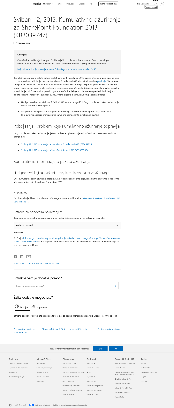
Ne (116, 348)
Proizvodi (70, 4)
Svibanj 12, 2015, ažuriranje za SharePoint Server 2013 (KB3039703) (54, 150)
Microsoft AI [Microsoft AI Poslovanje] (91, 363)
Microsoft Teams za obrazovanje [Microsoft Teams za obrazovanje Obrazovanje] (74, 372)
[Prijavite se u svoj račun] (162, 3)
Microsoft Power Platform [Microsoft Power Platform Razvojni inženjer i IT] (123, 388)
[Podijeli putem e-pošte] (27, 256)
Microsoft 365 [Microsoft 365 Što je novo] (13, 372)
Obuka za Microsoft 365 (53, 328)
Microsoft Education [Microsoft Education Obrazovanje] (69, 363)
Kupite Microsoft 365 (108, 4)
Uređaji (82, 4)
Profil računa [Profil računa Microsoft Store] (40, 363)
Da (100, 348)
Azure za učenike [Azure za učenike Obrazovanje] (68, 395)
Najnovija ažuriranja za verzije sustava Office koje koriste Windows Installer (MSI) (56, 69)
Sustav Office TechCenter (26, 241)
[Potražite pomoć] (155, 3)
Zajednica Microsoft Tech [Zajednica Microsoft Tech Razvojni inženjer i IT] (123, 379)
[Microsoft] (18, 4)
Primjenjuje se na (23, 43)
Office (60, 4)
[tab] (22, 307)
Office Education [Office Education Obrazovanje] (68, 381)
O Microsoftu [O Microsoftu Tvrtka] (145, 368)
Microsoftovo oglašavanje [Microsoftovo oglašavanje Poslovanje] (95, 386)
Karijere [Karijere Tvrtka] (143, 363)
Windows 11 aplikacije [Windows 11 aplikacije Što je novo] (16, 377)
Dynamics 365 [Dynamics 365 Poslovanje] (91, 377)
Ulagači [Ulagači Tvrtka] (143, 377)
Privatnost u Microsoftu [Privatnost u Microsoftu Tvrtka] (149, 372)
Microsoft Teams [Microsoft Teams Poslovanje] (92, 395)
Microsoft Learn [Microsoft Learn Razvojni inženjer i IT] (120, 368)
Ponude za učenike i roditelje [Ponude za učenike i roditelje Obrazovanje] (72, 390)
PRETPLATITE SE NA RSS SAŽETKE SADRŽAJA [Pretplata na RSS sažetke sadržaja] (37, 263)
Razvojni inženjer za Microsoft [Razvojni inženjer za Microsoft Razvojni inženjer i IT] (125, 363)
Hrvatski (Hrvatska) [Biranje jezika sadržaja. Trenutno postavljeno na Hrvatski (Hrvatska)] (19, 405)
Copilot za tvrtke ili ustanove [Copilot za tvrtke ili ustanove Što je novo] (18, 363)
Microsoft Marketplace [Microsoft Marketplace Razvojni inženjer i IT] (122, 383)
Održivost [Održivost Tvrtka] (144, 381)
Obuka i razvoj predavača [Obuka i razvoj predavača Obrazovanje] (71, 386)
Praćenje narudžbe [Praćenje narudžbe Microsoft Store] (42, 377)
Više (92, 4)
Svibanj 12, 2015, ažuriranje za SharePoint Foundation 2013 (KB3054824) (57, 144)
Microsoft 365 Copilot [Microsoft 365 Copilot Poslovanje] (94, 390)
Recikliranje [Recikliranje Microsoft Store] (40, 381)
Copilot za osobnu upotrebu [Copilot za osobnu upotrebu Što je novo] (18, 368)
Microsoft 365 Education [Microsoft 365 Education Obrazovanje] (71, 377)
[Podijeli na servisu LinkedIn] (21, 256)
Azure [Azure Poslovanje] (89, 372)
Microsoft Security (78, 328)
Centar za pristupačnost (108, 328)
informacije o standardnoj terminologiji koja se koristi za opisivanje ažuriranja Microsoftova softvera (71, 238)
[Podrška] (36, 4)
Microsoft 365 (49, 4)
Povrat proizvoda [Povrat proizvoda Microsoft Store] (42, 372)
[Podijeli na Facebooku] (16, 256)
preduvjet (102, 81)
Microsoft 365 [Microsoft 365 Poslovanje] (91, 381)
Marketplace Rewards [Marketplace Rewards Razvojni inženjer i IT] (122, 392)
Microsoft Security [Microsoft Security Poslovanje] (93, 368)
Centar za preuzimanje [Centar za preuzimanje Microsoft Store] (44, 368)
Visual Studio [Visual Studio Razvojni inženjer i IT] (119, 397)
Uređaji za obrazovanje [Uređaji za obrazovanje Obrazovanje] (70, 368)
